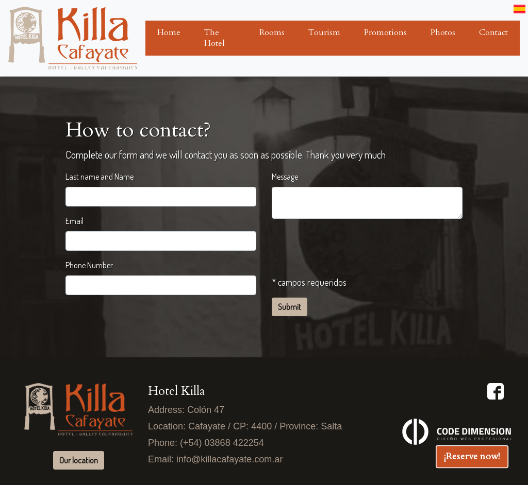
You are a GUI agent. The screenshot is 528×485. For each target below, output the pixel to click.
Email (74, 221)
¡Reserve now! (472, 456)
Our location (78, 460)
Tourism (324, 32)
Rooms (272, 32)
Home (168, 32)
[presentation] (350, 247)
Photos (443, 32)
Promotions (385, 32)
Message (285, 176)
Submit (289, 307)
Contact (493, 32)
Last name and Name (99, 176)
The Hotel (214, 38)
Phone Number (89, 265)
